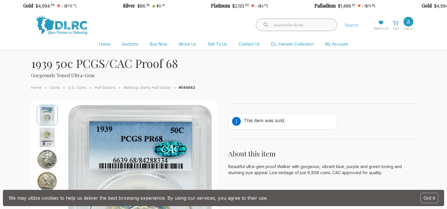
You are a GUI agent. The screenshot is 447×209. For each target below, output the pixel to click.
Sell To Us (217, 44)
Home (105, 44)
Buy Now (158, 44)
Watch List (381, 28)
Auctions (130, 44)
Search (351, 25)
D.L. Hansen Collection (292, 44)
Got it (429, 198)
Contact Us (249, 44)
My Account (336, 44)
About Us (187, 44)
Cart (396, 28)
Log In (408, 28)
